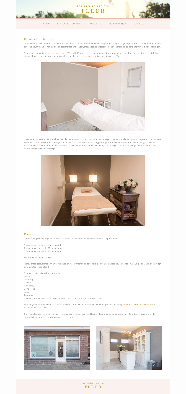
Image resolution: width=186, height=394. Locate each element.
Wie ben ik (96, 23)
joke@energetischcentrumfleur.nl (137, 304)
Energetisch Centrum (69, 23)
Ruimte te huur (118, 23)
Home (46, 23)
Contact (139, 23)
